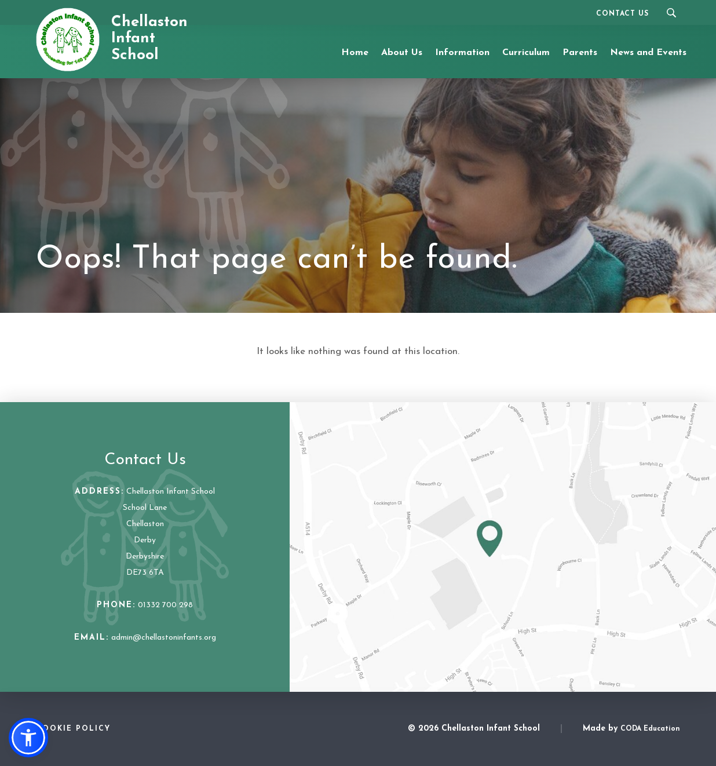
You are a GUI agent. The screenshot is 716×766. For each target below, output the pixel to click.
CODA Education (650, 728)
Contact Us (622, 13)
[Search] (671, 12)
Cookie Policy (73, 728)
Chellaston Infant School (149, 38)
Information (462, 52)
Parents (579, 52)
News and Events (648, 52)
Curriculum (526, 52)
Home (354, 52)
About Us (401, 52)
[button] (28, 737)
